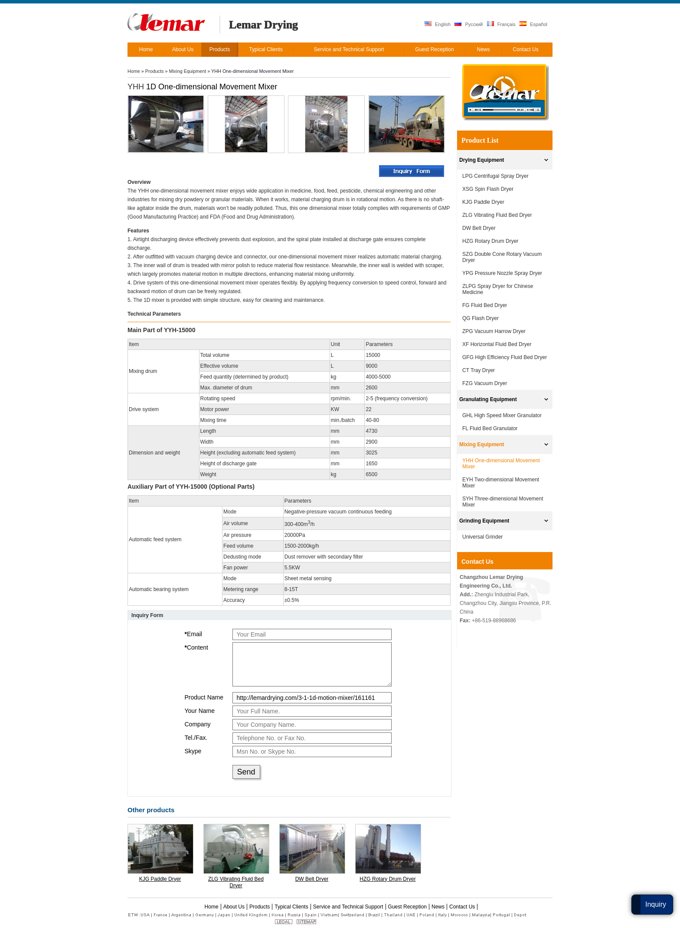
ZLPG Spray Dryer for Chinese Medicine (497, 289)
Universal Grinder (482, 537)
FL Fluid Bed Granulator (490, 428)
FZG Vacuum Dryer (484, 383)
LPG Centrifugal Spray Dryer (495, 176)
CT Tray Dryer (478, 370)
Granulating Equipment (488, 399)
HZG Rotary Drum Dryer (387, 879)
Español (533, 24)
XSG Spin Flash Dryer (487, 189)
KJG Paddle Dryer (160, 879)
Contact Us (477, 561)
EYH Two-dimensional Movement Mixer (500, 483)
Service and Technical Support (348, 907)
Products (154, 71)
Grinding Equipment (484, 521)
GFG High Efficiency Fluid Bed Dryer (504, 357)
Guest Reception (407, 907)
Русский (468, 24)
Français (501, 24)
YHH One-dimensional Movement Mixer (501, 463)
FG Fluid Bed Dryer (484, 305)
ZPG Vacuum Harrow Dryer (494, 331)
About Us (234, 907)
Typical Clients (291, 907)
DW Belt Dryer (312, 879)
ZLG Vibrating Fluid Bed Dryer (236, 882)
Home (134, 71)
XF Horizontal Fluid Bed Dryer (496, 344)
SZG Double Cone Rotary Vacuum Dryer (502, 257)
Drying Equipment (481, 160)
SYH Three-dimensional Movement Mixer (502, 502)
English (438, 24)
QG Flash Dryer (480, 318)
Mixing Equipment (187, 71)
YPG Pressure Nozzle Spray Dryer (502, 273)
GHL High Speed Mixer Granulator (502, 415)
